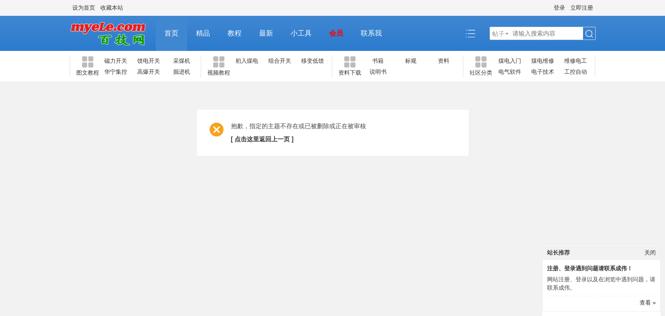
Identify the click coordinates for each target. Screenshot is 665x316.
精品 (203, 33)
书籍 (378, 60)
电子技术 (542, 71)
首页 (171, 33)
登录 (559, 7)
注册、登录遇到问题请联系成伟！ (590, 268)
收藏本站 (111, 7)
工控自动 (575, 71)
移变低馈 (312, 60)
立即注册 (581, 7)
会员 (336, 33)
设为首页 (83, 7)
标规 (410, 60)
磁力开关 (115, 60)
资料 (443, 60)
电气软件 (509, 71)
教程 (235, 33)
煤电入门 (509, 60)
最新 (266, 33)
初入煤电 (246, 60)
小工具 (301, 33)
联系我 (371, 33)
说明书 (378, 71)
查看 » (648, 302)
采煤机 (181, 60)
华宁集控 (115, 71)
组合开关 (279, 60)
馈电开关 (148, 60)
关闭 (650, 252)
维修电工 (575, 60)
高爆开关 (148, 71)
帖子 (498, 33)
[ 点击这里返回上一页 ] (262, 139)
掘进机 (181, 71)
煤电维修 (542, 60)
